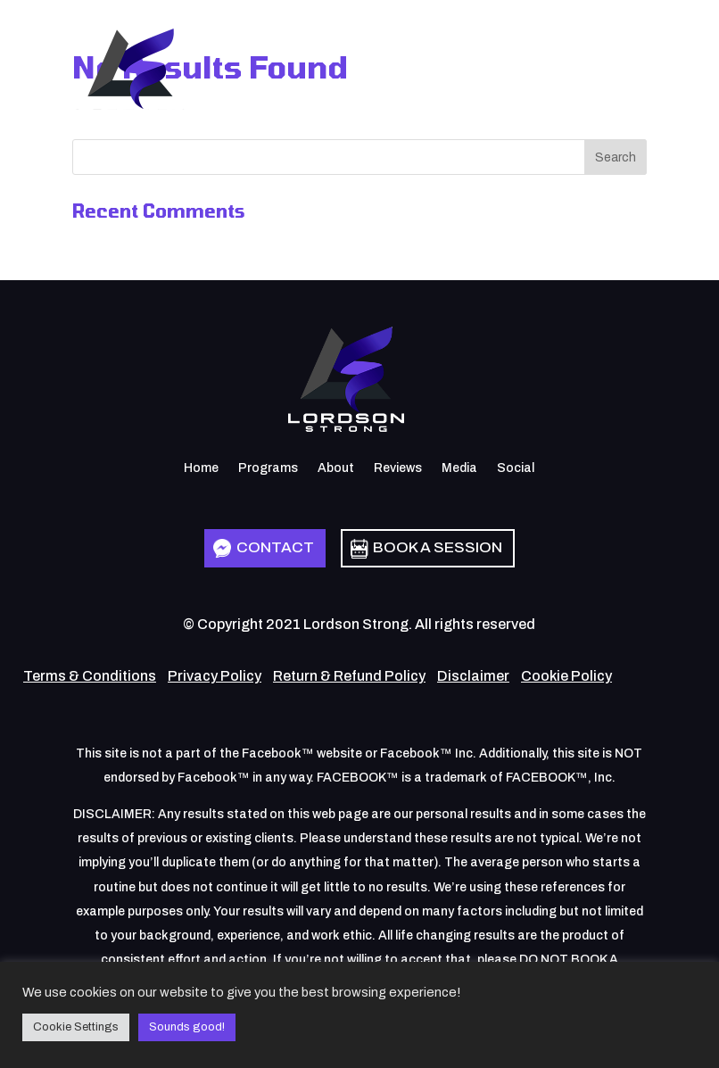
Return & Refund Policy (349, 675)
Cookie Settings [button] (76, 1027)
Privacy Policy (214, 675)
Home (201, 468)
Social (515, 468)
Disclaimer (473, 675)
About (336, 468)
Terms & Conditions (89, 675)
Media (459, 468)
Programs (268, 468)
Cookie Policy (566, 675)
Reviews (398, 468)
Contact (275, 547)
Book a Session (437, 547)
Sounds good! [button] (187, 1027)
